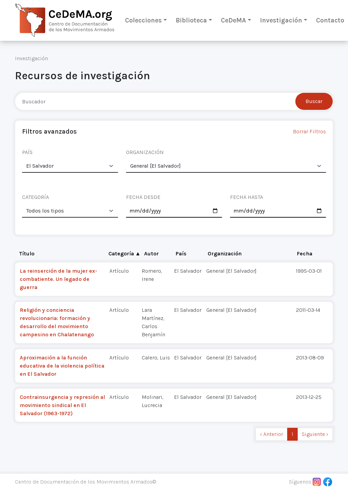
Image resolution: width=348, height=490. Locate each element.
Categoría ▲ (124, 253)
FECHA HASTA (246, 197)
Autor (151, 253)
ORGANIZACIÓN (145, 152)
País (181, 253)
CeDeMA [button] (233, 20)
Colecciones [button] (143, 20)
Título (26, 253)
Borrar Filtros (309, 131)
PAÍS (27, 152)
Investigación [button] (281, 20)
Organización (225, 253)
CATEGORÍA (35, 197)
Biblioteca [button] (191, 20)
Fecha (304, 253)
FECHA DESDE (143, 197)
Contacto (330, 20)
